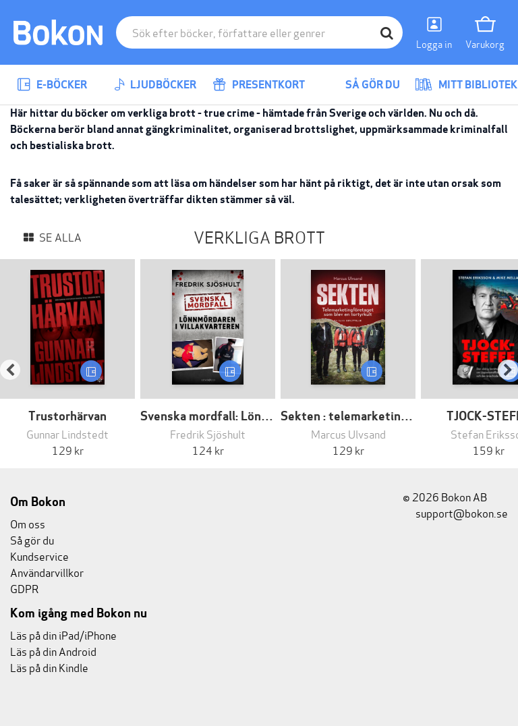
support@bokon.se (455, 512)
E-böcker (52, 85)
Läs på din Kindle (49, 667)
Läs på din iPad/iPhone (63, 634)
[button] (17, 358)
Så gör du (363, 85)
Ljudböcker (155, 85)
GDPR (24, 588)
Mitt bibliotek (466, 85)
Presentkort (258, 85)
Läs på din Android (53, 651)
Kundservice (39, 555)
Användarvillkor (47, 572)
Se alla (59, 236)
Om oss (27, 523)
